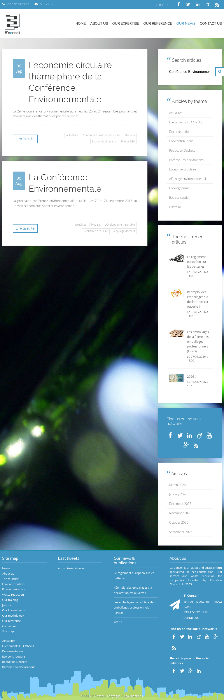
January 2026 (178, 494)
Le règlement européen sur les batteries (134, 575)
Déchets (130, 135)
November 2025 (180, 513)
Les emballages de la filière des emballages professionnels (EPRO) (134, 607)
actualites (72, 135)
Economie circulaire (104, 141)
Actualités (175, 113)
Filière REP (176, 207)
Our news (186, 23)
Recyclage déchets (124, 231)
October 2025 (178, 522)
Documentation (180, 132)
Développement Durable (120, 224)
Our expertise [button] (125, 23)
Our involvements (14, 610)
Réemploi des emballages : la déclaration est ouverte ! (133, 590)
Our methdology (13, 616)
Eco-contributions (181, 141)
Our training (10, 600)
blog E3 (95, 224)
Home (80, 23)
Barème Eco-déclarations (186, 160)
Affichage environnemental (187, 179)
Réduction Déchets (182, 150)
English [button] (162, 4)
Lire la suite (25, 139)
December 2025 (180, 504)
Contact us (211, 23)
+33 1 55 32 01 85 (196, 612)
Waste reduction (13, 594)
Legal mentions (133, 696)
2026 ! (118, 622)
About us (99, 23)
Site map (8, 631)
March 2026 (177, 485)
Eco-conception (179, 197)
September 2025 (180, 532)
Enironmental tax (13, 589)
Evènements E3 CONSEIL (186, 122)
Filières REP (128, 141)
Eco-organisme (179, 188)
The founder (10, 579)
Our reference (158, 23)
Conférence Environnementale (101, 135)
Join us (6, 605)
